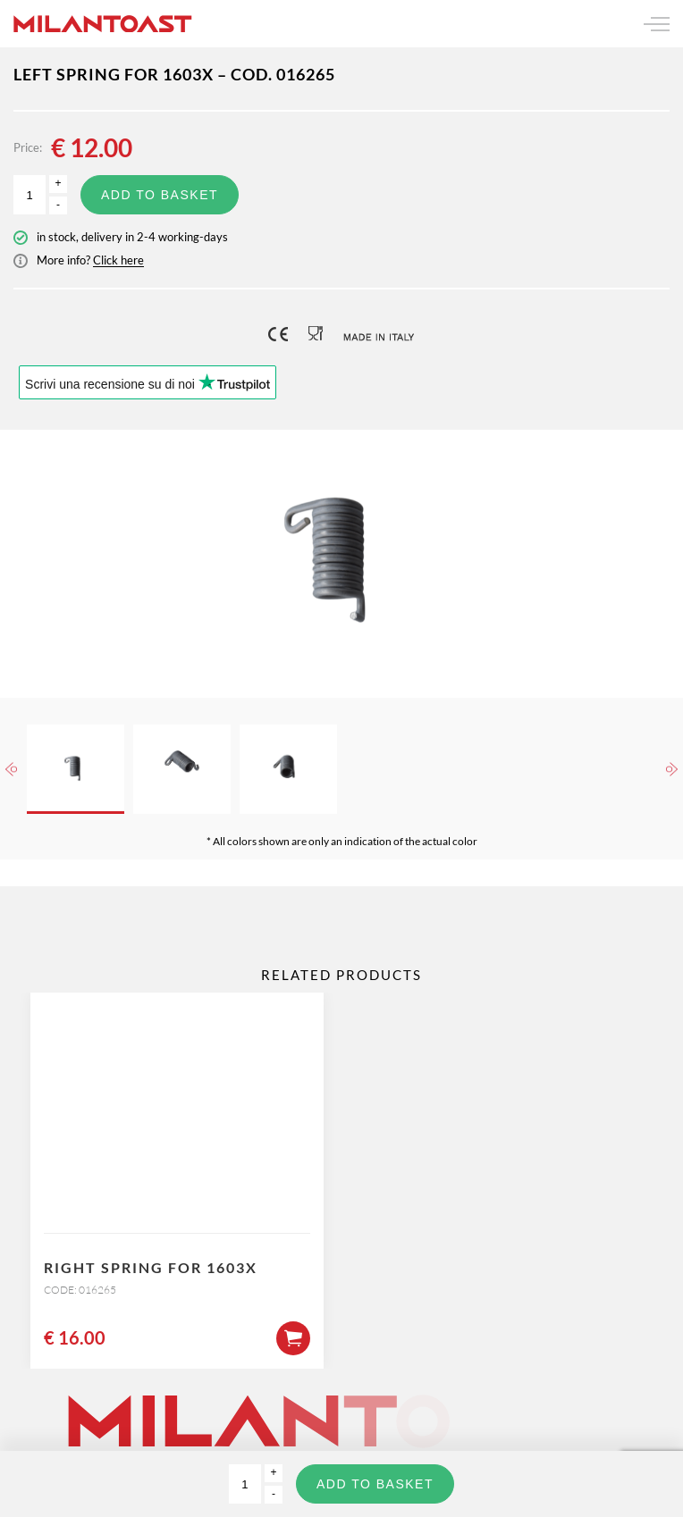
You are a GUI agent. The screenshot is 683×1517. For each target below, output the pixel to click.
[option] (341, 564)
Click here (118, 260)
